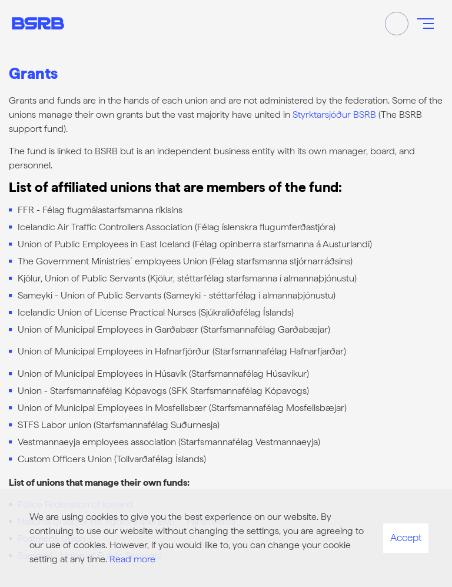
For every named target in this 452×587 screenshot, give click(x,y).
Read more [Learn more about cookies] (132, 559)
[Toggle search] (396, 23)
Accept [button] (405, 537)
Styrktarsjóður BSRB (334, 114)
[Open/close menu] (425, 23)
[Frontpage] (38, 23)
